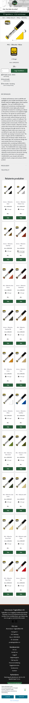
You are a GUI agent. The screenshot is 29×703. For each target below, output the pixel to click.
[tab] (14, 94)
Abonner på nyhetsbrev (14, 683)
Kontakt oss (14, 652)
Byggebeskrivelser (14, 665)
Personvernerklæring (14, 663)
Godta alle (21, 696)
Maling (18, 18)
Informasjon (5, 94)
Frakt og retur (14, 660)
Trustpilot (5, 170)
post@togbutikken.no (14, 642)
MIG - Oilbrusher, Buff (21, 494)
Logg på (14, 655)
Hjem (3, 17)
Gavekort (14, 670)
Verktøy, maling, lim (10, 18)
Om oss (15, 649)
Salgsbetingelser (14, 657)
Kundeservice (14, 668)
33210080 (15, 639)
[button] (12, 40)
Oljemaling (24, 18)
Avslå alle (7, 696)
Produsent (5, 166)
